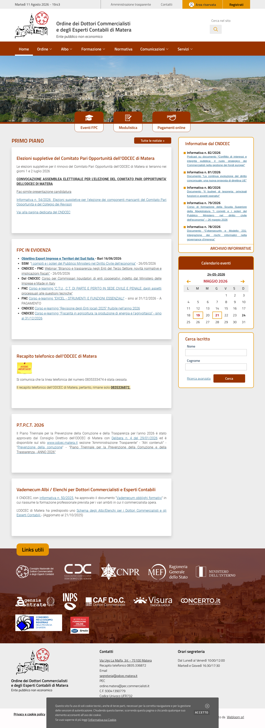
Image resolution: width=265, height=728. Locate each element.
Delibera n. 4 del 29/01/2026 (134, 438)
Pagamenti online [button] (171, 127)
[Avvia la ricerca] (216, 29)
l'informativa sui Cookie (102, 719)
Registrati (236, 4)
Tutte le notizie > (153, 140)
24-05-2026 (216, 274)
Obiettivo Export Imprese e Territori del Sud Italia (58, 259)
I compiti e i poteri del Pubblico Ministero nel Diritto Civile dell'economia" (83, 264)
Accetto (202, 712)
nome (191, 346)
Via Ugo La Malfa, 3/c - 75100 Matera (126, 660)
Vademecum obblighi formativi (139, 498)
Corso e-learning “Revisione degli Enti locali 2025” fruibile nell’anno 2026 (87, 308)
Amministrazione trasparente (131, 4)
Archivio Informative (230, 248)
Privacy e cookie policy (29, 714)
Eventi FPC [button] (89, 127)
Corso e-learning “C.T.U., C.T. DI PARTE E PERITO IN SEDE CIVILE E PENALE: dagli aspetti (95, 288)
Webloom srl (235, 717)
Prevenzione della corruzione (40, 447)
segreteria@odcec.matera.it (118, 675)
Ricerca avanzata (199, 378)
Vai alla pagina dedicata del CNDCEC (43, 212)
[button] (207, 706)
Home (24, 49)
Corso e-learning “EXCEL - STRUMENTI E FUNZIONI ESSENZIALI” (76, 298)
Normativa (123, 49)
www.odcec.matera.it (62, 443)
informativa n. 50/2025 (56, 498)
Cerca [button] (229, 378)
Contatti (166, 4)
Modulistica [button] (128, 127)
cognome (193, 360)
